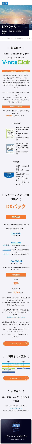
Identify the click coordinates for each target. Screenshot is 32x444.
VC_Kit (6, 254)
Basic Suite (16, 242)
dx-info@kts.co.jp (16, 408)
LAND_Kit (6, 245)
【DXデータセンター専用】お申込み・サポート (18, 38)
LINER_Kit (7, 250)
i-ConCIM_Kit (16, 261)
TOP (3, 38)
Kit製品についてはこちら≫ (16, 317)
